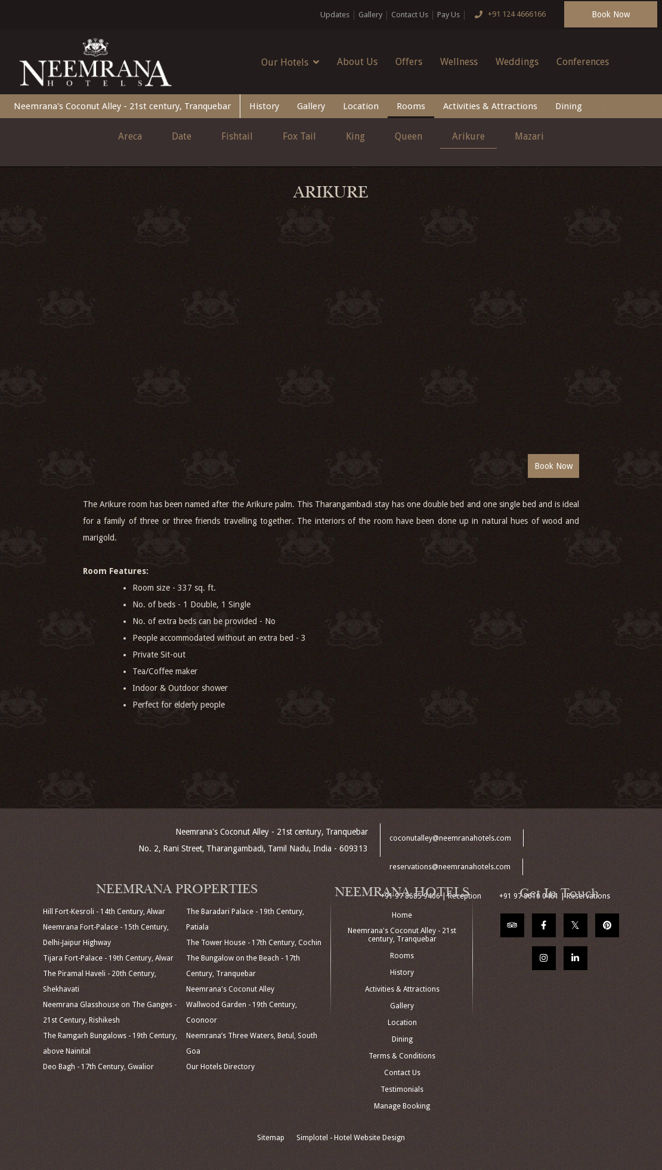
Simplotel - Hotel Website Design (350, 1138)
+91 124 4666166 (507, 15)
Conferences (582, 61)
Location (361, 106)
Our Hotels (290, 62)
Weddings (517, 61)
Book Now (611, 14)
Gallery (370, 14)
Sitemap (270, 1138)
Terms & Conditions (402, 1056)
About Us (357, 61)
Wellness (459, 61)
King (355, 136)
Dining (568, 106)
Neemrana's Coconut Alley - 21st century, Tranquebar (122, 106)
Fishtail (237, 136)
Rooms (411, 106)
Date (181, 136)
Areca (130, 136)
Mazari (529, 136)
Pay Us (448, 14)
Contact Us (409, 14)
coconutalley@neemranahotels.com (450, 838)
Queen (408, 136)
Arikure (468, 136)
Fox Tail (299, 136)
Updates (334, 14)
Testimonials (402, 1089)
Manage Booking (402, 1106)
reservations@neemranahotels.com (450, 867)
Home (402, 915)
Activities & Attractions (490, 106)
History (264, 106)
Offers (408, 61)
